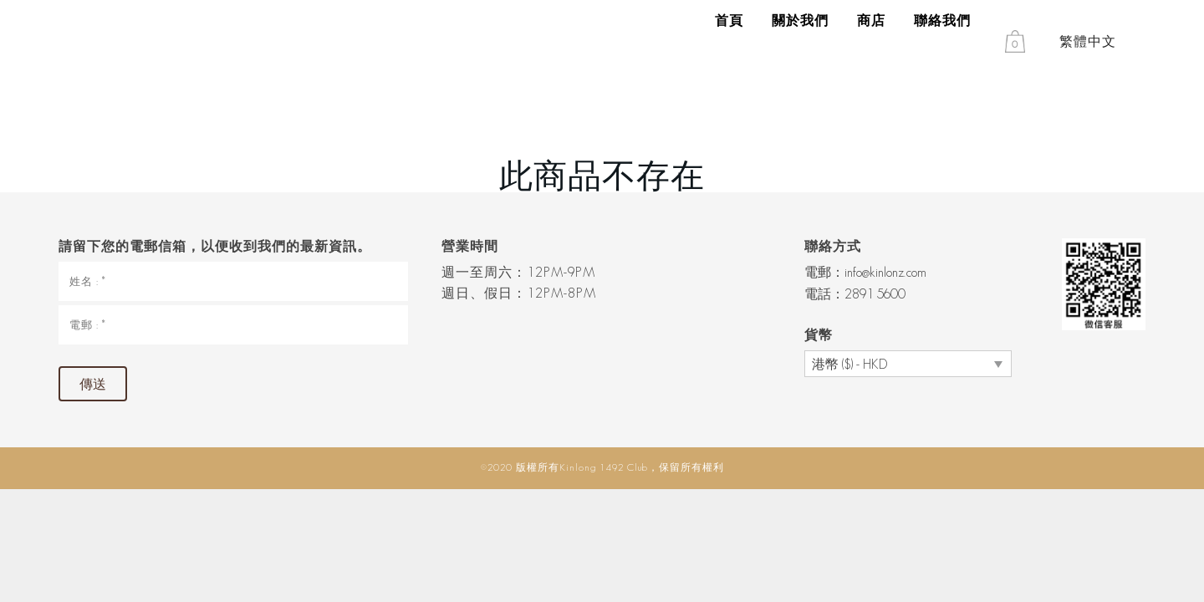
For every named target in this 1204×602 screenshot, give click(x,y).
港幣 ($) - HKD (850, 364)
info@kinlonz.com (885, 272)
